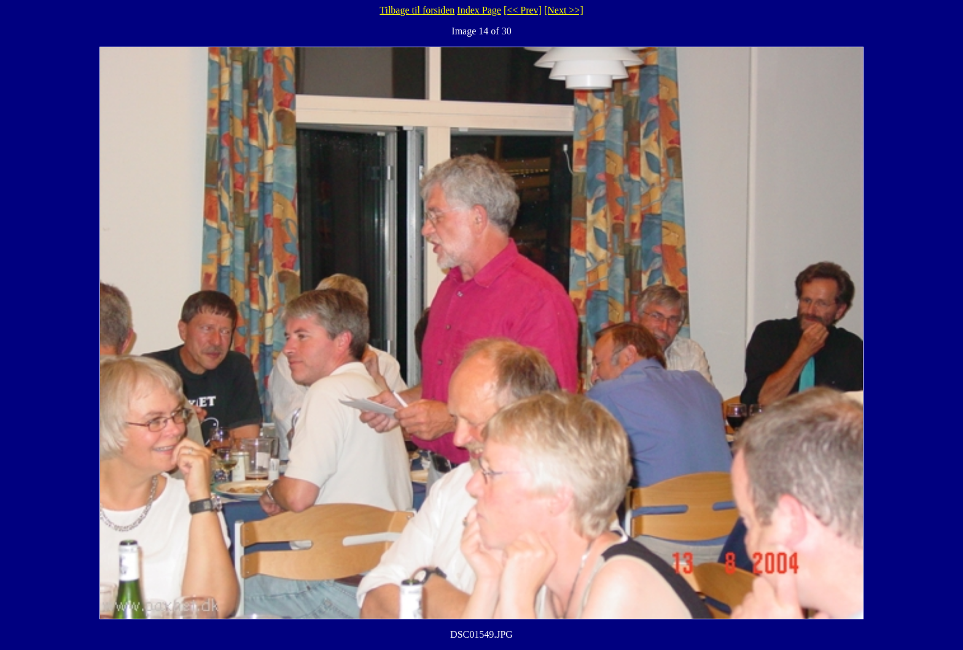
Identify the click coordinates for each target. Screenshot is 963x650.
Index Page (479, 10)
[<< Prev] (523, 10)
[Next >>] (563, 10)
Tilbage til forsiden (417, 10)
